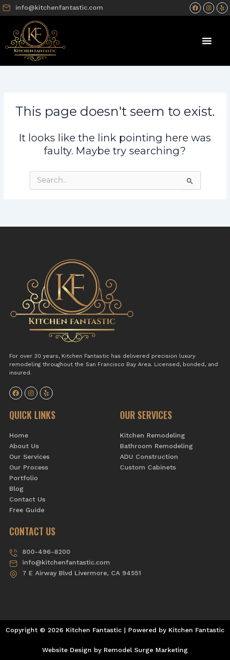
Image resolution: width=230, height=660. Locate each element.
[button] (207, 41)
